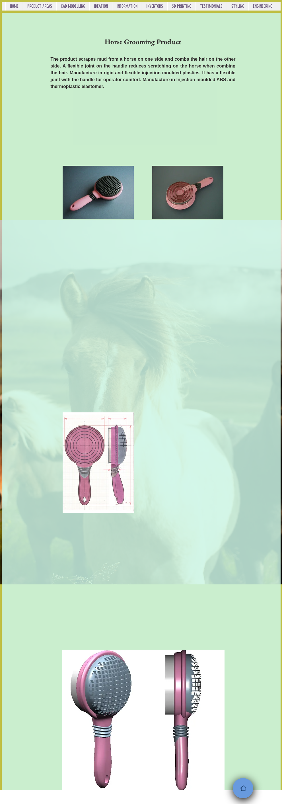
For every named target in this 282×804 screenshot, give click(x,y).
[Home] (243, 788)
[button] (39, 6)
